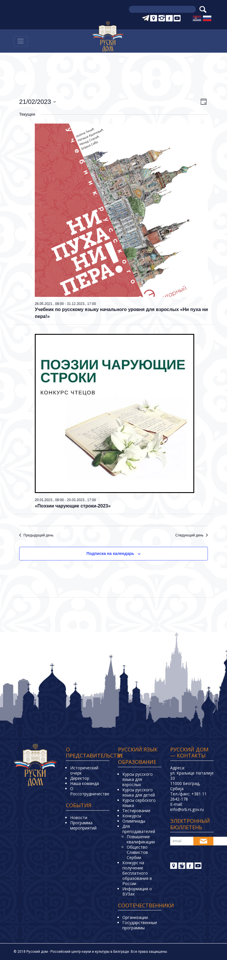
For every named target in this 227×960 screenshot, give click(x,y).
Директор (79, 778)
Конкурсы (131, 816)
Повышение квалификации (141, 839)
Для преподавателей (138, 828)
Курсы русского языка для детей (138, 792)
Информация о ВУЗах (137, 891)
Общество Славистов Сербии (137, 852)
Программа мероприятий (83, 825)
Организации (135, 917)
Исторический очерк (84, 770)
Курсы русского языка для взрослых (137, 779)
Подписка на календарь (110, 553)
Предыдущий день (36, 535)
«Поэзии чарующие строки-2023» (73, 505)
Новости (78, 817)
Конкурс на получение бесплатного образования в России (137, 873)
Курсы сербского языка (139, 802)
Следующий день (191, 535)
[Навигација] (21, 41)
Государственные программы (139, 925)
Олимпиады (133, 821)
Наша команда (84, 783)
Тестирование (136, 810)
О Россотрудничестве (89, 791)
